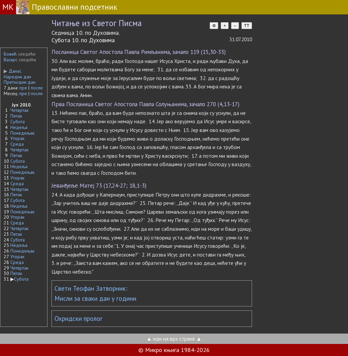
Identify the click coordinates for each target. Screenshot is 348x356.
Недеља (18, 127)
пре (23, 88)
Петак (16, 116)
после (37, 88)
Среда (17, 144)
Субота (17, 122)
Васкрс (10, 60)
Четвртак (19, 110)
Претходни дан (19, 82)
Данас (12, 71)
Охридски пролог (78, 318)
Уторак (17, 138)
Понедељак (22, 133)
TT (246, 25)
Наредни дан (17, 77)
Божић (10, 54)
